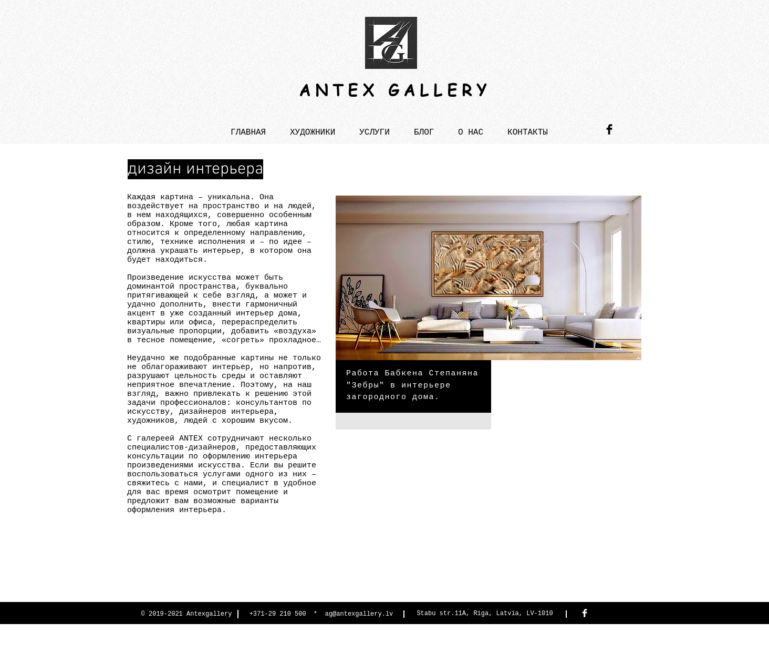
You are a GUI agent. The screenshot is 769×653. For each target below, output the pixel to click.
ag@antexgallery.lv (359, 614)
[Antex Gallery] (609, 129)
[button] (374, 128)
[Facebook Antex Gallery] (584, 613)
